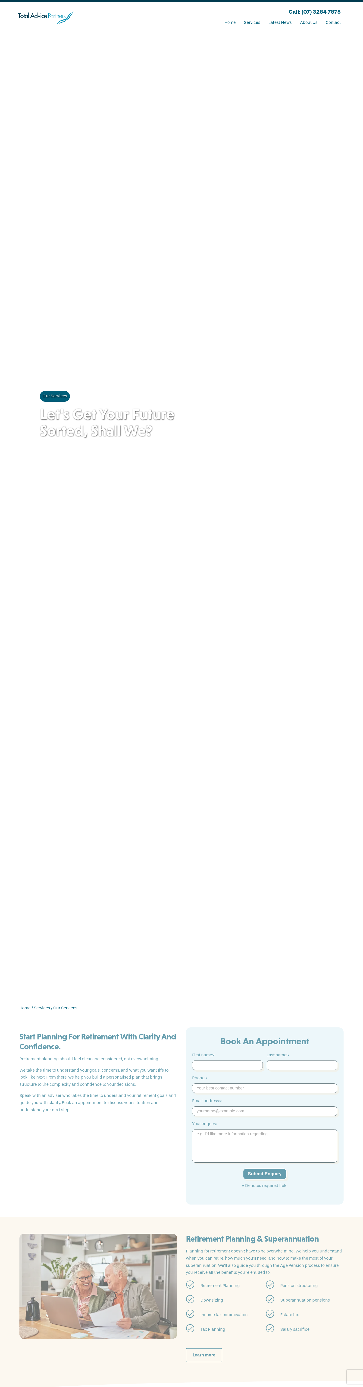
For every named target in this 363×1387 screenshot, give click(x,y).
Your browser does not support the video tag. (181, 516)
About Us (308, 22)
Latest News (280, 22)
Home (230, 22)
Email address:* (207, 1100)
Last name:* (278, 1055)
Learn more (204, 1355)
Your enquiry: (204, 1123)
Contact (333, 22)
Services (252, 22)
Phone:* (199, 1078)
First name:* (203, 1055)
